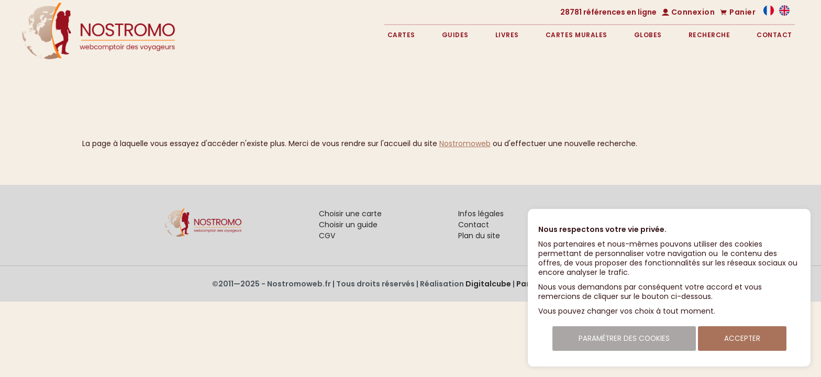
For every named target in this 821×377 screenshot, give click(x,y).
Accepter (742, 338)
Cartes (401, 34)
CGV (327, 235)
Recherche (709, 34)
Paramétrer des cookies (624, 338)
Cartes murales (576, 34)
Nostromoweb (465, 143)
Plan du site (479, 235)
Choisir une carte (350, 213)
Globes (648, 34)
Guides (455, 34)
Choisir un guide (348, 224)
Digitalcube (488, 284)
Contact (774, 34)
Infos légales (481, 213)
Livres (507, 34)
